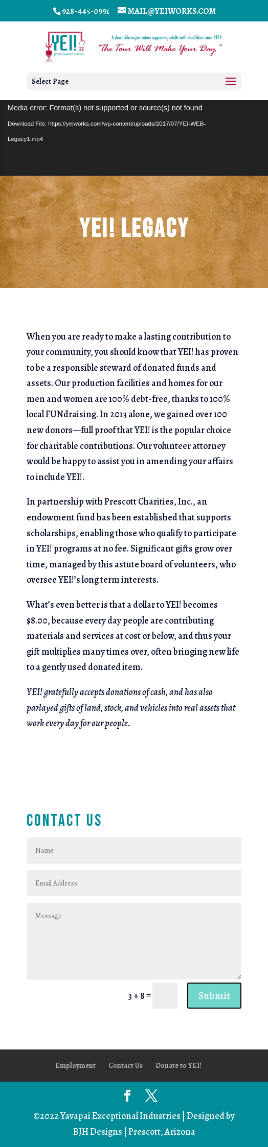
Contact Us (125, 1065)
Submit (214, 995)
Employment (75, 1065)
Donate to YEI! (178, 1065)
